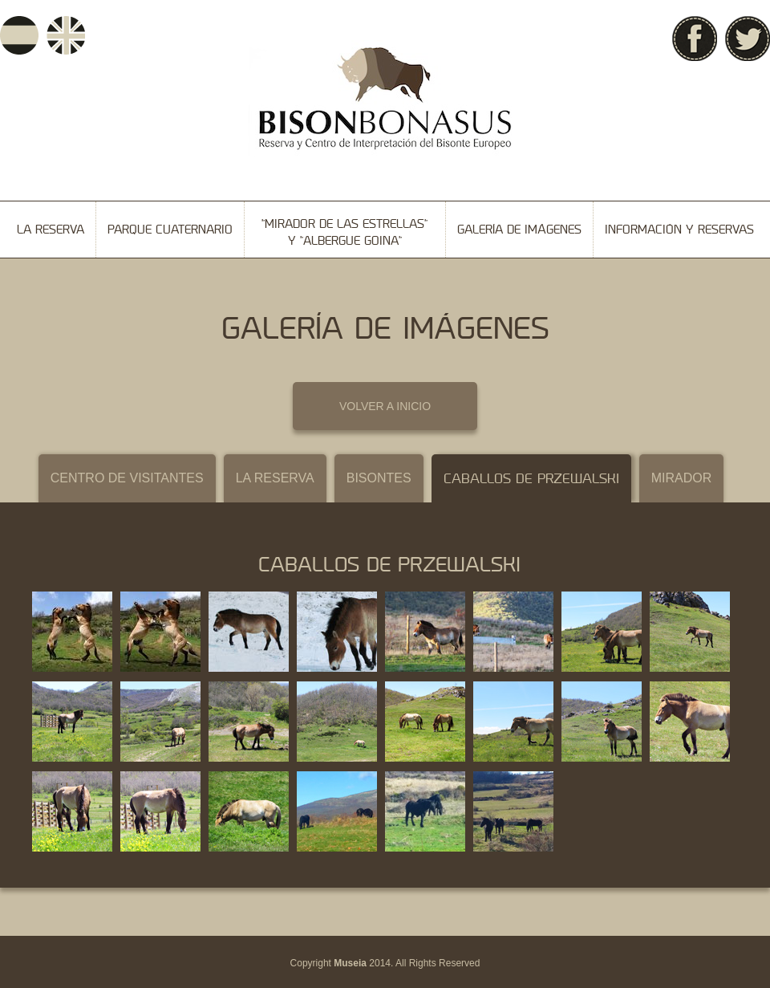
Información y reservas (679, 229)
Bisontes (378, 478)
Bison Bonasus (385, 99)
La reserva (50, 229)
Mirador (681, 478)
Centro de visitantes (127, 478)
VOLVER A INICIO (385, 406)
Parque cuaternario (170, 229)
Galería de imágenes (519, 229)
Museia (350, 963)
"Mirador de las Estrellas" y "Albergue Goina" (344, 232)
